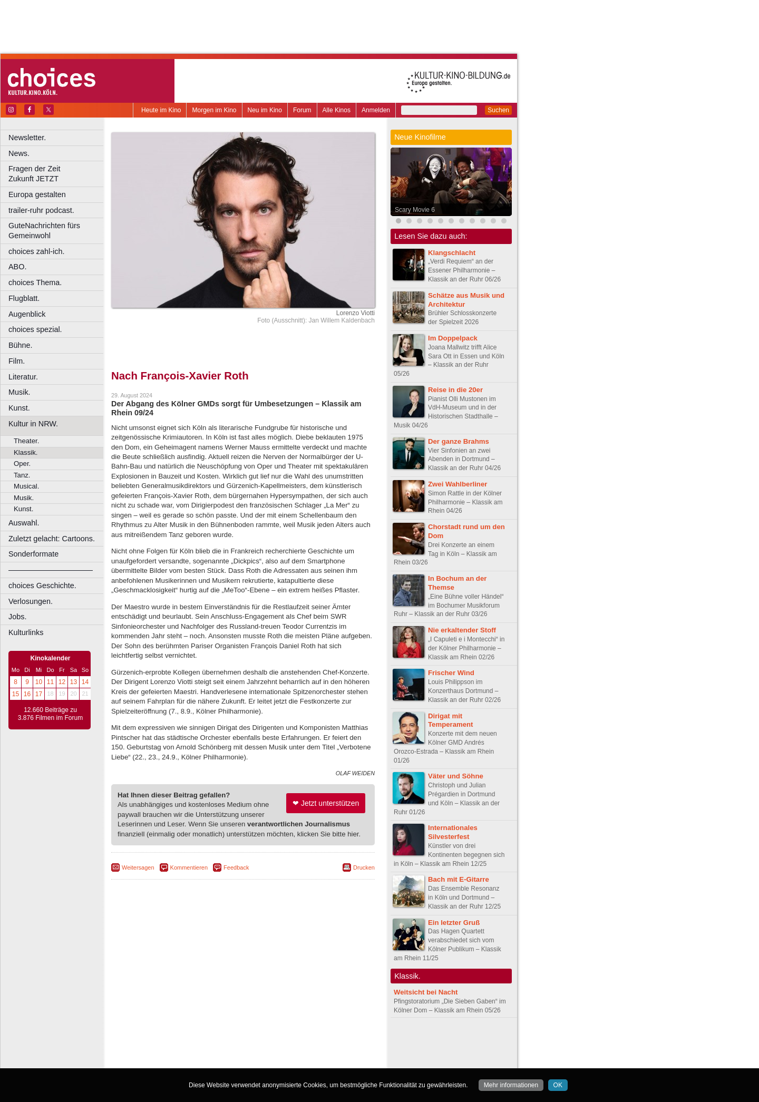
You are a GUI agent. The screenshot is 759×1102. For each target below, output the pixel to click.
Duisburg (321, 1060)
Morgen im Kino (214, 110)
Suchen (498, 110)
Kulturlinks (25, 632)
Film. (16, 361)
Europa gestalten (37, 194)
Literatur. (23, 377)
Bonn (185, 1060)
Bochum (162, 1060)
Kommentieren (189, 867)
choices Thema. (35, 282)
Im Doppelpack (453, 338)
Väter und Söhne (455, 776)
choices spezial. (35, 329)
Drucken (364, 867)
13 (73, 682)
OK (557, 1085)
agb (302, 1043)
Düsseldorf (290, 1060)
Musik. (19, 392)
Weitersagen (138, 867)
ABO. (17, 266)
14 (85, 682)
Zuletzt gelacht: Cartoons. (51, 538)
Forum (302, 110)
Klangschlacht (451, 253)
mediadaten (328, 1043)
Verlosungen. (30, 601)
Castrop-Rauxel (217, 1060)
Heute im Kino (161, 110)
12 (62, 682)
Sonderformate (33, 554)
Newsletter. (27, 137)
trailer (243, 1051)
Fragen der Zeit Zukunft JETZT (57, 173)
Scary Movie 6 (415, 209)
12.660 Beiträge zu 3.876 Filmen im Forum (50, 714)
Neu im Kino (265, 110)
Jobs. (17, 616)
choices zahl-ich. (36, 251)
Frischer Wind (451, 673)
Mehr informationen (511, 1085)
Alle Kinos (337, 110)
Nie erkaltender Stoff (462, 630)
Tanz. (22, 475)
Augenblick (26, 314)
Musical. (26, 486)
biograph (158, 1051)
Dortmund (257, 1060)
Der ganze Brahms (458, 441)
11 (50, 682)
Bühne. (20, 345)
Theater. (26, 441)
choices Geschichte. (42, 585)
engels (211, 1051)
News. (19, 153)
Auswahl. (23, 523)
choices (187, 1051)
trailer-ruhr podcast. (41, 210)
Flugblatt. (24, 298)
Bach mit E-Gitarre (458, 879)
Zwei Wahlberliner (457, 484)
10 (38, 682)
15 (15, 694)
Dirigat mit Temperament (450, 720)
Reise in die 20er (455, 390)
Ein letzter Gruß (454, 923)
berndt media (197, 1043)
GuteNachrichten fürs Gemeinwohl (44, 230)
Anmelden (376, 110)
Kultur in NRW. (33, 424)
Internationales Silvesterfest (453, 832)
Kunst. (19, 408)
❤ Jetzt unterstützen (326, 803)
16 (27, 694)
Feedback (236, 867)
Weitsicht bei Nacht (426, 992)
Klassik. (25, 452)
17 (38, 694)
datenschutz (274, 1043)
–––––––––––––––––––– (50, 569)
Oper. (22, 463)
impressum (236, 1043)
